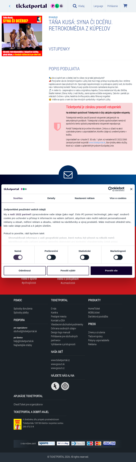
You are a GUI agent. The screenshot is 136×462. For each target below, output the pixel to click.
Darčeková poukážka (98, 316)
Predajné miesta (58, 316)
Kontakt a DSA (58, 320)
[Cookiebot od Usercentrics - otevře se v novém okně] (110, 189)
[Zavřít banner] (131, 189)
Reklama (92, 344)
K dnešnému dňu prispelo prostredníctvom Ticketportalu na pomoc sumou (43, 423)
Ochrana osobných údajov (63, 328)
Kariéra (54, 312)
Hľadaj (78, 6)
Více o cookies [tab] (118, 198)
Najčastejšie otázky (23, 345)
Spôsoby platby (21, 312)
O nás (53, 308)
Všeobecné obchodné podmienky (67, 324)
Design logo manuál (60, 332)
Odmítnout (25, 270)
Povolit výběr (67, 270)
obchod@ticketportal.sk (25, 331)
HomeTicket (94, 308)
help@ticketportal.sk (24, 341)
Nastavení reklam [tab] (85, 198)
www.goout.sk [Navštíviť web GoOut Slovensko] (58, 364)
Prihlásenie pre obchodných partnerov (64, 338)
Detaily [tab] (51, 198)
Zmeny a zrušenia (96, 332)
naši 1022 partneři (21, 214)
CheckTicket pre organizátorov (28, 404)
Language (98, 6)
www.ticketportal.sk (97, 142)
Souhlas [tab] (18, 198)
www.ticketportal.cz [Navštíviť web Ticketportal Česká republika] (60, 360)
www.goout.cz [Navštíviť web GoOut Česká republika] (57, 368)
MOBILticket (94, 312)
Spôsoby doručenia (23, 308)
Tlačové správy (95, 336)
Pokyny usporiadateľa (98, 340)
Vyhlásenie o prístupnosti (63, 344)
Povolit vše (111, 270)
